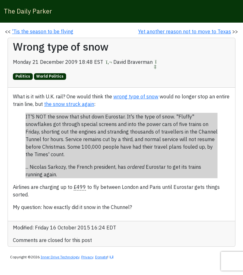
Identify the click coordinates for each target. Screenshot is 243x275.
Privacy (87, 257)
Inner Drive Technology (60, 257)
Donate (101, 257)
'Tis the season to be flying (42, 31)
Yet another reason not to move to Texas (184, 31)
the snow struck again (69, 104)
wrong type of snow (135, 96)
